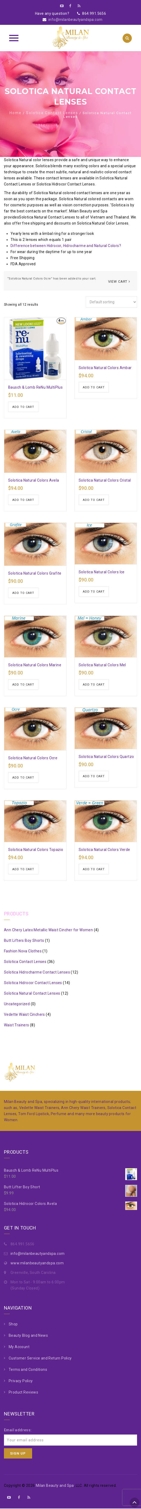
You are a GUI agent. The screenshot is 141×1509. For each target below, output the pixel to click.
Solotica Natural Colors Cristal (105, 480)
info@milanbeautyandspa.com (75, 19)
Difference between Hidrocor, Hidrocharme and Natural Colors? (66, 246)
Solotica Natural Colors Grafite (34, 573)
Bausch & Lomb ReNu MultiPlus (35, 387)
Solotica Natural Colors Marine (34, 665)
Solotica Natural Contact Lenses (32, 994)
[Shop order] (111, 302)
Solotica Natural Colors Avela (33, 480)
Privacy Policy (21, 1381)
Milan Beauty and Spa (55, 1486)
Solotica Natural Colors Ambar (105, 368)
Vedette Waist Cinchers (24, 1015)
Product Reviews (23, 1393)
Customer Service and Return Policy (40, 1359)
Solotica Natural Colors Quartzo (106, 757)
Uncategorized (17, 1004)
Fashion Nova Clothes (23, 951)
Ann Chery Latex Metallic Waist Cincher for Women (48, 930)
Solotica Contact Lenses (52, 113)
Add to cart (23, 407)
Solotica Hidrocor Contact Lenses (33, 983)
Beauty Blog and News (28, 1336)
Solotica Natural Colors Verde (104, 850)
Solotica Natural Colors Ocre (32, 758)
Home (15, 113)
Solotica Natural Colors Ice (102, 572)
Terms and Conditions (28, 1370)
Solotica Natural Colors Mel (102, 665)
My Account (19, 1347)
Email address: (18, 1430)
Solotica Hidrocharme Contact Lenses (37, 973)
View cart (117, 281)
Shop (13, 1324)
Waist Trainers (16, 1025)
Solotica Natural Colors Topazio (35, 850)
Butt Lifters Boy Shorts (24, 941)
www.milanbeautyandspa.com (37, 1263)
